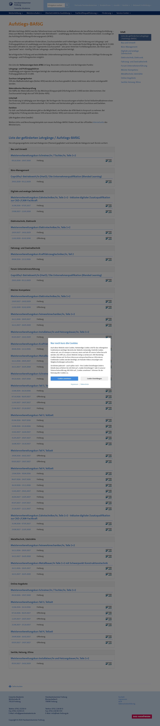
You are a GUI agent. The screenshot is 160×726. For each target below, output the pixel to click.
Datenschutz (85, 384)
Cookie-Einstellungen (94, 379)
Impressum (74, 384)
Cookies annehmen (64, 379)
